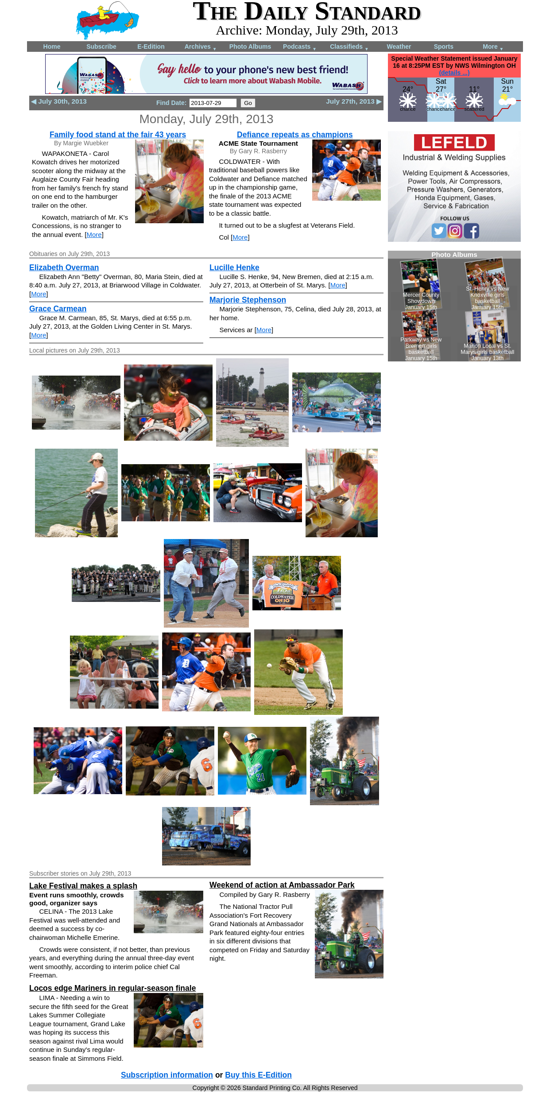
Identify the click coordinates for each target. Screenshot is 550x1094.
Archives (201, 47)
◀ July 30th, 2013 (59, 101)
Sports (443, 46)
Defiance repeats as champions (295, 134)
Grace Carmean (57, 308)
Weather (399, 46)
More (493, 47)
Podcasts (300, 47)
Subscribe (101, 46)
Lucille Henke (234, 267)
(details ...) (454, 72)
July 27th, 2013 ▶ (354, 101)
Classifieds (349, 47)
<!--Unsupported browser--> (454, 306)
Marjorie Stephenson (247, 299)
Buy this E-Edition (258, 1075)
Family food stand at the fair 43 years (118, 134)
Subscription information (167, 1075)
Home (52, 46)
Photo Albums (250, 46)
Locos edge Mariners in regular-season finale (112, 988)
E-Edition (150, 46)
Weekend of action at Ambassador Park (282, 885)
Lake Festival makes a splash (83, 885)
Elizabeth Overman (64, 267)
